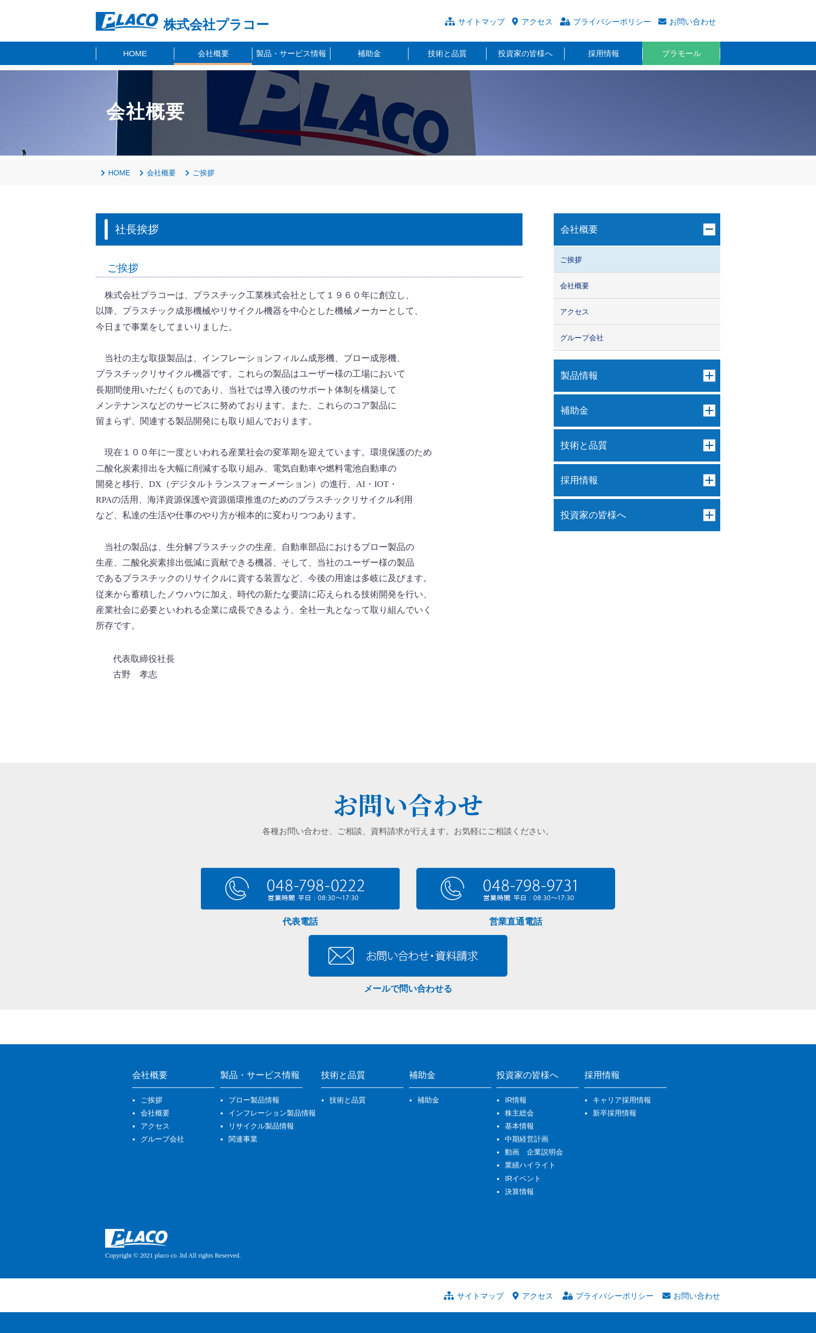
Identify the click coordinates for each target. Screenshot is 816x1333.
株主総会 (519, 1113)
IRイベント (523, 1178)
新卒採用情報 (614, 1113)
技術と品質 (347, 1100)
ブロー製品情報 (253, 1100)
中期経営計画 (527, 1139)
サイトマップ (481, 21)
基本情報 (519, 1126)
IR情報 (516, 1100)
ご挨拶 (151, 1100)
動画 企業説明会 (534, 1152)
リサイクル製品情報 (261, 1126)
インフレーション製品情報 (272, 1113)
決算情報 (519, 1191)
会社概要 (155, 1113)
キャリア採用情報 (622, 1100)
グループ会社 (162, 1139)
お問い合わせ (692, 21)
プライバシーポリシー (612, 21)
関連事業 (243, 1139)
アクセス (537, 21)
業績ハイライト (530, 1165)
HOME (115, 173)
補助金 (428, 1100)
